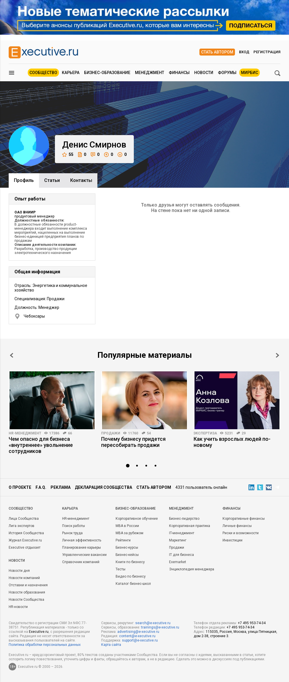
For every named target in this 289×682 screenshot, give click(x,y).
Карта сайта (111, 645)
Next (277, 355)
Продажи (110, 433)
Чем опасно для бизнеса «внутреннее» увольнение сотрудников (41, 445)
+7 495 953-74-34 (252, 623)
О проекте (20, 487)
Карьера (70, 72)
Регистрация (266, 52)
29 (244, 433)
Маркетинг (177, 540)
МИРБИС (249, 72)
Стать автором (217, 52)
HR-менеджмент (25, 433)
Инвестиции (232, 540)
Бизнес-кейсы (127, 555)
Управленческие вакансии (84, 555)
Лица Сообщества (24, 519)
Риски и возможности (241, 533)
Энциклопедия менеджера (191, 569)
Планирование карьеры (81, 547)
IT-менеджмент (181, 533)
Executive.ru (39, 632)
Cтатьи (52, 180)
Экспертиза (205, 433)
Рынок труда (72, 533)
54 (149, 433)
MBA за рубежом (129, 533)
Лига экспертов (21, 526)
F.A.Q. (41, 487)
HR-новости (18, 607)
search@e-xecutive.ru (153, 623)
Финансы (179, 72)
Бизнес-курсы (127, 547)
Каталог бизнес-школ (133, 584)
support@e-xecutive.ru (140, 640)
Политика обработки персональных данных (45, 645)
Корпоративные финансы (244, 519)
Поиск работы (73, 526)
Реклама (61, 487)
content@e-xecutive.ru (137, 636)
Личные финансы (237, 526)
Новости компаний (24, 578)
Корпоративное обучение (137, 519)
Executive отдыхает (24, 547)
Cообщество (21, 508)
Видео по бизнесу (131, 576)
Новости (203, 72)
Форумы (227, 72)
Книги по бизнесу (130, 562)
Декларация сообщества (103, 487)
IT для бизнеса (181, 555)
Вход (244, 52)
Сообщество (43, 72)
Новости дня (19, 571)
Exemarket (177, 562)
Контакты (81, 180)
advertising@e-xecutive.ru (138, 632)
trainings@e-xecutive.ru (160, 627)
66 (70, 433)
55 (67, 154)
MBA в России (127, 526)
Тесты (120, 569)
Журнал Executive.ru (25, 540)
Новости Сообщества (26, 600)
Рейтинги (123, 540)
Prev (11, 355)
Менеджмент (149, 72)
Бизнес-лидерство (184, 519)
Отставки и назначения (28, 585)
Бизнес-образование (107, 72)
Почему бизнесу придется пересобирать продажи (133, 442)
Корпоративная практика (189, 526)
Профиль (24, 180)
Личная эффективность (81, 540)
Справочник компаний (80, 562)
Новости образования (27, 592)
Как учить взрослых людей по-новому (232, 442)
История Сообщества (26, 533)
